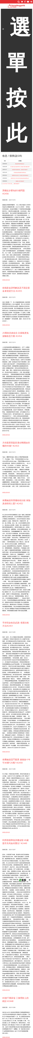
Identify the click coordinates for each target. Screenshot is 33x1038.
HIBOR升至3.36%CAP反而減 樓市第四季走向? (20, 178)
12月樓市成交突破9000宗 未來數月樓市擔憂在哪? (20, 166)
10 (11, 183)
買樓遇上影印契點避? (20, 181)
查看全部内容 (6, 280)
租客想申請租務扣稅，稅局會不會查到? (20, 169)
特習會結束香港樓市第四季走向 (20, 172)
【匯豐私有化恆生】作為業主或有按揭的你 (20, 175)
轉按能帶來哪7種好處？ (20, 163)
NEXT (17, 183)
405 (15, 183)
